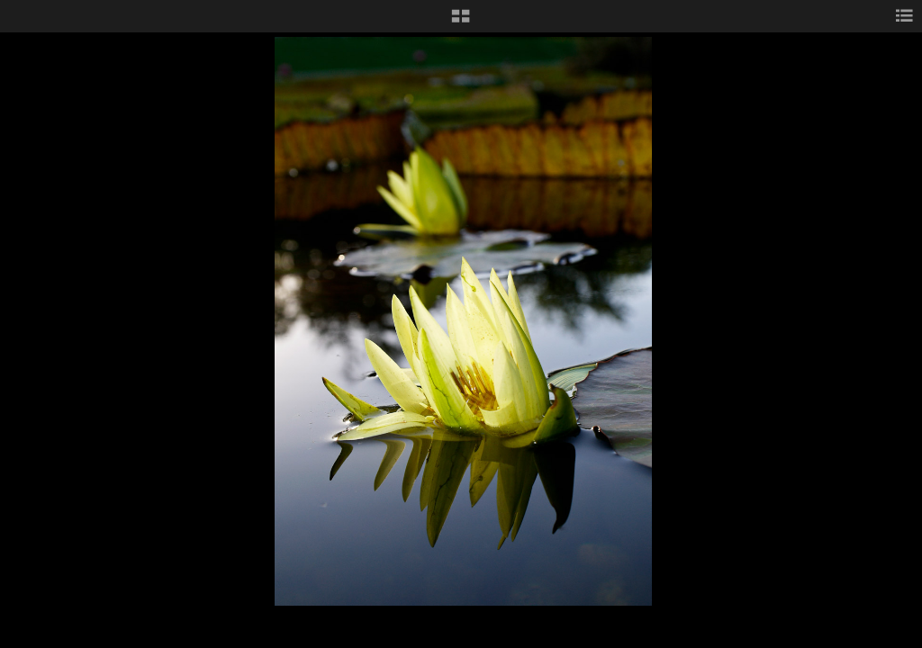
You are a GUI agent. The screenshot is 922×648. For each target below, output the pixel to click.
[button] (461, 22)
